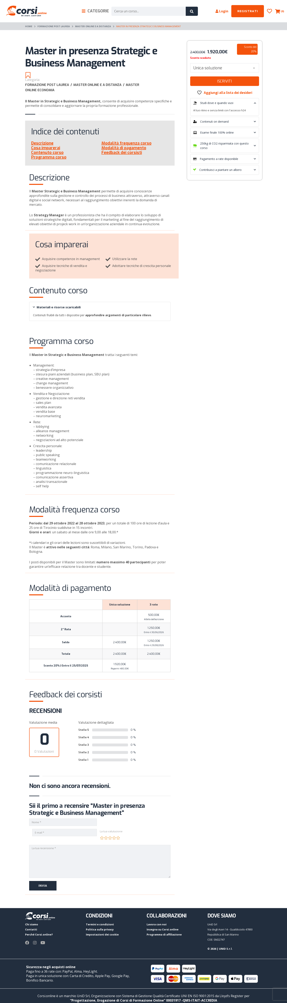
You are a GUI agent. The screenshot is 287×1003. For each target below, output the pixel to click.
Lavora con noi (156, 924)
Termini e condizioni (100, 924)
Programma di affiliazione (164, 934)
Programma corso (48, 157)
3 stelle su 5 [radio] (110, 838)
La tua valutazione (111, 831)
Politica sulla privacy (100, 929)
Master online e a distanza (93, 26)
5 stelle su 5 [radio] (118, 838)
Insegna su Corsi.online (162, 929)
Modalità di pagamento (123, 148)
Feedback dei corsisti (121, 152)
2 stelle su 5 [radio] (106, 838)
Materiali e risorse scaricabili (57, 307)
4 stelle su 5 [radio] (114, 838)
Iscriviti (224, 81)
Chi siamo (31, 924)
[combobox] (224, 67)
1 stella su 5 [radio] (102, 838)
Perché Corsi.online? (39, 934)
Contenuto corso (47, 152)
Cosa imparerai (45, 148)
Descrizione (42, 143)
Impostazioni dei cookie (102, 934)
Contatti (31, 929)
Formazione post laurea (53, 26)
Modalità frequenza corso (126, 143)
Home (28, 26)
